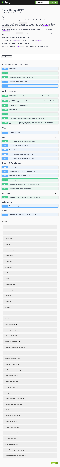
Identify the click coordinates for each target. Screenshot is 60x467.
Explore (53, 2)
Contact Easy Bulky (6, 50)
